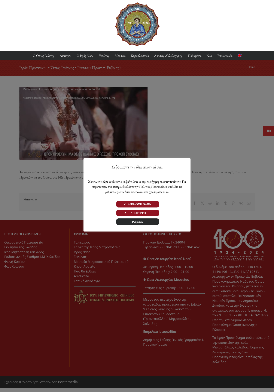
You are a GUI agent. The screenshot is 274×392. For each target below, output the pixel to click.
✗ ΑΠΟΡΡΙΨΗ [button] (137, 213)
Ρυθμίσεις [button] (137, 222)
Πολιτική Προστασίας (152, 187)
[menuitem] (239, 56)
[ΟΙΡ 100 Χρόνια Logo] (137, 4)
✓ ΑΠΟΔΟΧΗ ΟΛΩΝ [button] (138, 204)
